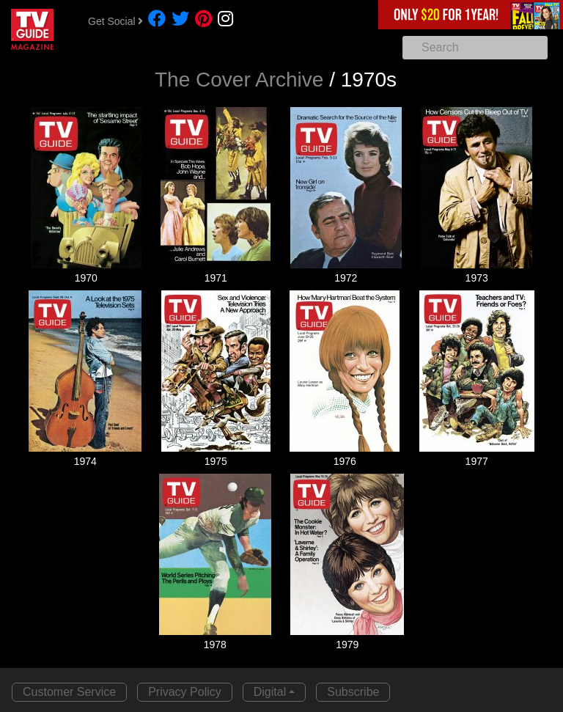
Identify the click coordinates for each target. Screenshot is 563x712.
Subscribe (353, 692)
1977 (477, 461)
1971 (216, 278)
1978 (215, 644)
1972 (345, 278)
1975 (216, 461)
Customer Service (69, 692)
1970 (86, 278)
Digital (270, 692)
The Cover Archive (239, 79)
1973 (477, 278)
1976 (345, 461)
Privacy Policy (184, 692)
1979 (347, 644)
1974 (85, 461)
